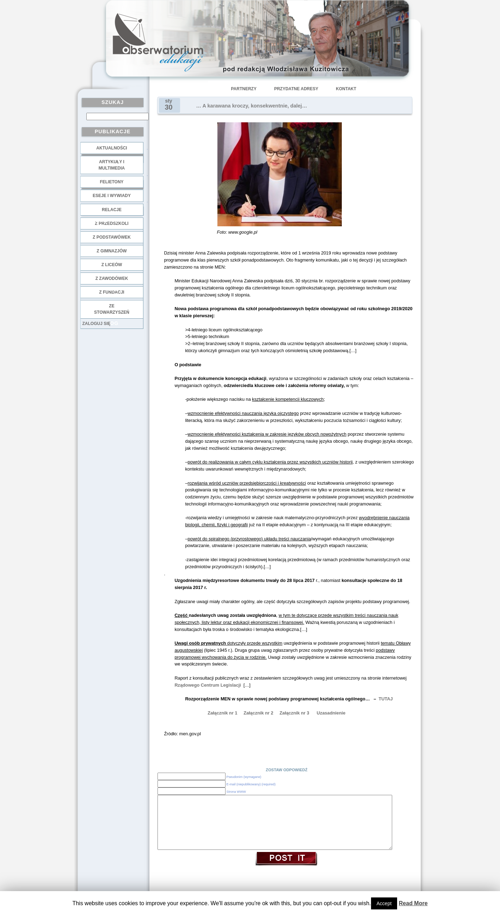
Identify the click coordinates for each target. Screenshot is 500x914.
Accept (384, 903)
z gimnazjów (111, 251)
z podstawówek (112, 237)
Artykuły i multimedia (112, 165)
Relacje (112, 209)
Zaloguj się (96, 323)
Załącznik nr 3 (294, 713)
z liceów (111, 264)
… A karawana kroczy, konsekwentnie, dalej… (251, 106)
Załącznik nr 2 (258, 713)
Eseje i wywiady (112, 195)
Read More (413, 903)
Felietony (111, 181)
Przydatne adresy (296, 88)
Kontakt (346, 88)
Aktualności (111, 148)
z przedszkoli (111, 223)
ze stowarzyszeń (111, 309)
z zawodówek (111, 278)
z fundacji (111, 292)
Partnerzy (244, 88)
